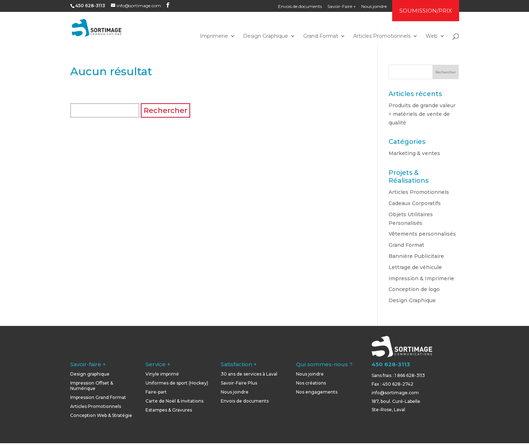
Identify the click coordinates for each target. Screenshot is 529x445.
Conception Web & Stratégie (101, 415)
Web (432, 36)
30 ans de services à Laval (249, 374)
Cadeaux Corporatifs (415, 203)
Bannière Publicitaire (416, 256)
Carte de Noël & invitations (174, 401)
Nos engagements (316, 392)
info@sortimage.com (395, 392)
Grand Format (320, 36)
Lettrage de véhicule (415, 267)
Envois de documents (300, 6)
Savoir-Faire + (341, 6)
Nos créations (311, 383)
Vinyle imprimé (162, 374)
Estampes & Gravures (168, 410)
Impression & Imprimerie (421, 278)
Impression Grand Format (98, 397)
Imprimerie (214, 36)
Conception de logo (414, 289)
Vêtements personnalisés (422, 234)
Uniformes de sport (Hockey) (176, 383)
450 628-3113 (391, 364)
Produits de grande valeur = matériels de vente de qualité (422, 114)
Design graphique (89, 374)
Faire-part (156, 392)
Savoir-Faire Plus (239, 383)
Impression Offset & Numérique (91, 385)
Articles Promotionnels (382, 36)
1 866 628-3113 (410, 375)
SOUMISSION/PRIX (425, 10)
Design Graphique (265, 36)
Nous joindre (374, 6)
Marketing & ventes (414, 153)
